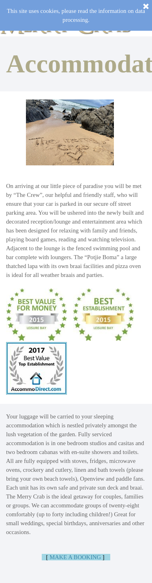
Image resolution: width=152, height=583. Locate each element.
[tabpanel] (76, 63)
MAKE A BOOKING (75, 557)
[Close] (146, 7)
